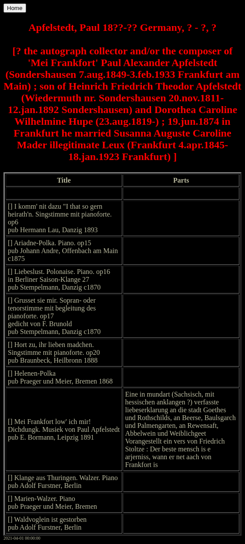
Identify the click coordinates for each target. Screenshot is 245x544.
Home (15, 8)
